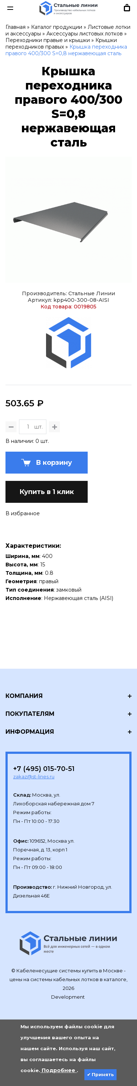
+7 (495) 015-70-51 (44, 769)
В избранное (22, 513)
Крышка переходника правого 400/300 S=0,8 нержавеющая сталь (66, 50)
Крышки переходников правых (61, 43)
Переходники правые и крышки (47, 40)
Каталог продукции (56, 27)
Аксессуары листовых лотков (84, 33)
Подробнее (58, 1070)
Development (68, 997)
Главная (15, 27)
